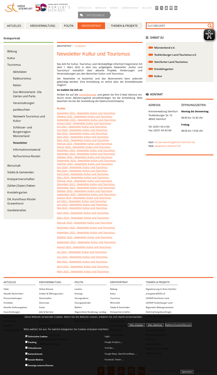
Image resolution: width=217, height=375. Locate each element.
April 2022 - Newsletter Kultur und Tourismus (83, 266)
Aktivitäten (20, 72)
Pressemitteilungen (13, 298)
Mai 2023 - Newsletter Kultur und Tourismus (82, 208)
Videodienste (33, 348)
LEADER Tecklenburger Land (159, 302)
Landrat (78, 289)
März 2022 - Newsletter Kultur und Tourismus (83, 271)
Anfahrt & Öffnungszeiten (51, 293)
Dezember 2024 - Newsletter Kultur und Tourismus (86, 150)
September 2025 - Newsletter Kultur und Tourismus (86, 119)
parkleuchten (21, 109)
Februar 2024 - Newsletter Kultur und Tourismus (84, 180)
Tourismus (14, 65)
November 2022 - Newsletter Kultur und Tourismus (86, 232)
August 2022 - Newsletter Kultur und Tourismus (84, 247)
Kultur (11, 58)
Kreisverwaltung (50, 282)
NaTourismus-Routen (26, 156)
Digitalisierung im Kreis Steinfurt (161, 289)
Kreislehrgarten (17, 192)
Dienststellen (45, 298)
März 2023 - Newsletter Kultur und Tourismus (83, 217)
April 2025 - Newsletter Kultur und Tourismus (83, 136)
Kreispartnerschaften (21, 179)
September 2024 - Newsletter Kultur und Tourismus (86, 160)
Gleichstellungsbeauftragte (158, 311)
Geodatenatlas (16, 210)
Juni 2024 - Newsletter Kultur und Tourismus (82, 167)
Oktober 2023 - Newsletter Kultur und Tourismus (84, 191)
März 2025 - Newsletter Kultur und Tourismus (83, 140)
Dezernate (44, 302)
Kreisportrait (12, 38)
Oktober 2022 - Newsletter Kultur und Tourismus (84, 237)
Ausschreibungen (12, 311)
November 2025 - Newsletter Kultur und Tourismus (86, 113)
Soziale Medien (34, 359)
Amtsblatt (8, 302)
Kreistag (78, 293)
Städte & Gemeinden (20, 172)
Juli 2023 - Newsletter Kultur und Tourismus (82, 201)
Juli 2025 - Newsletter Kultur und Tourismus (82, 126)
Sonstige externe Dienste (39, 365)
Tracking (30, 342)
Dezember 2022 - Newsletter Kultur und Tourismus (86, 227)
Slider (6, 289)
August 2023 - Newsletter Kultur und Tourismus (84, 197)
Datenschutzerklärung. (178, 324)
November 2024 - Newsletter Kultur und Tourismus (86, 153)
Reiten (17, 85)
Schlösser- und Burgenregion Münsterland (22, 132)
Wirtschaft (14, 166)
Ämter (42, 307)
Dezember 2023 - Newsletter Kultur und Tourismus (86, 184)
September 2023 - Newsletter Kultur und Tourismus (86, 194)
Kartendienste (33, 353)
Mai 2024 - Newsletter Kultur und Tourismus (82, 170)
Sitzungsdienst (81, 298)
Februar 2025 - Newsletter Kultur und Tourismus (84, 143)
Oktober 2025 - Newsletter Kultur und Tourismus (84, 116)
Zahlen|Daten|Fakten (21, 186)
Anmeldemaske (87, 94)
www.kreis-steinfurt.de (168, 146)
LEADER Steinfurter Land (157, 298)
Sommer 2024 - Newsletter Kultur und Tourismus (85, 163)
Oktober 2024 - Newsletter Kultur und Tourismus (84, 157)
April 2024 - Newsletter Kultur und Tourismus (83, 174)
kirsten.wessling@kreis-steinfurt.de (175, 142)
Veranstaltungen (23, 103)
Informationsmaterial (26, 149)
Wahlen (78, 307)
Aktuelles (10, 282)
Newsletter (20, 143)
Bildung (12, 51)
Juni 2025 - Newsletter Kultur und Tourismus (82, 130)
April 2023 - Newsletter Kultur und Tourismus (83, 212)
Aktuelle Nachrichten (13, 293)
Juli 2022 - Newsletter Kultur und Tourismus (82, 252)
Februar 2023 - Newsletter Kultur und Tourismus (84, 222)
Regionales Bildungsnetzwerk (159, 307)
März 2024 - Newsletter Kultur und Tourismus (83, 177)
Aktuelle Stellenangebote (15, 307)
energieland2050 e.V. (155, 293)
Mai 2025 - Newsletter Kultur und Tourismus (82, 133)
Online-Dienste (46, 289)
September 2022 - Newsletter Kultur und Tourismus (86, 242)
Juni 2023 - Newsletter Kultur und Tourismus (82, 204)
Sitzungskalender (83, 302)
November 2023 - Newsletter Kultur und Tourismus (86, 187)
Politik (79, 282)
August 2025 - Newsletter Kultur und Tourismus (84, 123)
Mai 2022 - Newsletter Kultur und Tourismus (82, 261)
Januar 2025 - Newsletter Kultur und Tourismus (84, 147)
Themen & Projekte (158, 282)
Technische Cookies (36, 336)
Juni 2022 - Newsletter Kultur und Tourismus (82, 256)
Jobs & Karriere (46, 311)
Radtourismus (22, 78)
